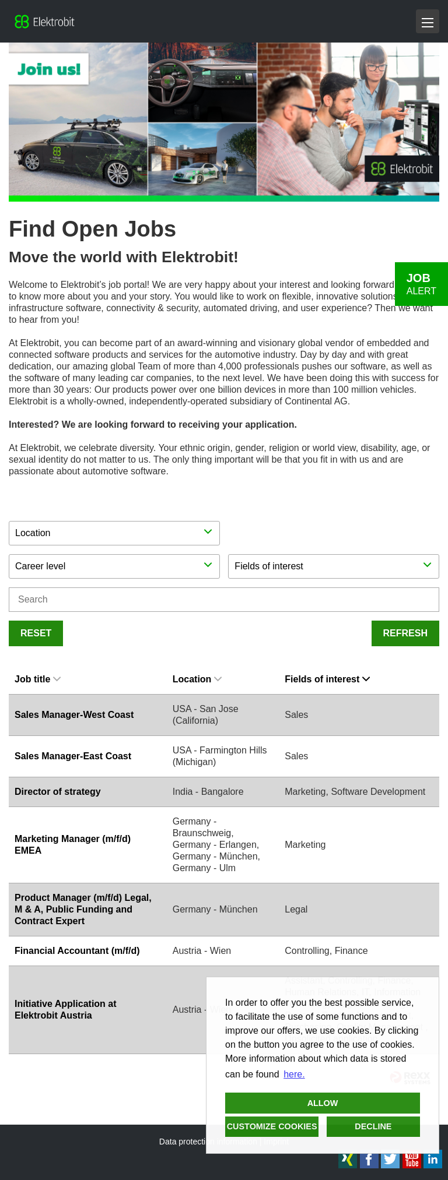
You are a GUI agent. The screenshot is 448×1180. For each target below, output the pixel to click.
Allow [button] (322, 1103)
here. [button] (294, 1074)
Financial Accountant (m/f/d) (77, 951)
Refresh (405, 633)
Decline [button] (373, 1126)
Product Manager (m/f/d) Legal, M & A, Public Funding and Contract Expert (83, 909)
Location (197, 679)
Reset (35, 633)
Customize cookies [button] (272, 1126)
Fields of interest (327, 679)
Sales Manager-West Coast (74, 715)
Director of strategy (58, 792)
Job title (38, 679)
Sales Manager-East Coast (73, 756)
